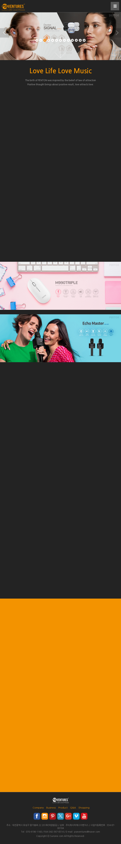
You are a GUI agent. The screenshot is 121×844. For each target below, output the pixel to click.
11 (76, 40)
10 (72, 40)
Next (116, 33)
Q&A (73, 807)
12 (80, 40)
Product (63, 807)
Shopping (83, 807)
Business (51, 807)
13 (84, 40)
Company (38, 807)
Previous (4, 33)
